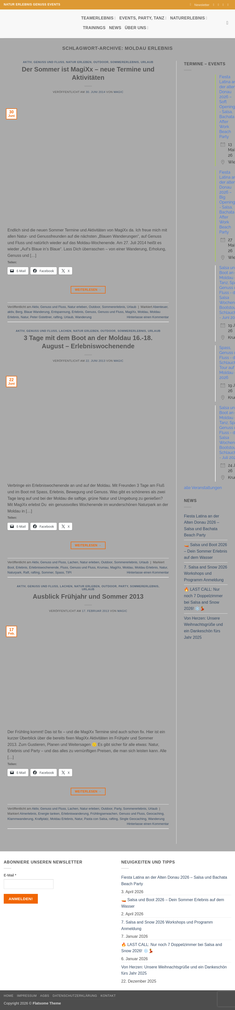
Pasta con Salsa (95, 819)
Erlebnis (77, 312)
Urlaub (147, 62)
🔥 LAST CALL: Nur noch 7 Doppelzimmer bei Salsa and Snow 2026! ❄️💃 (203, 599)
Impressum (27, 996)
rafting (57, 317)
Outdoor (101, 62)
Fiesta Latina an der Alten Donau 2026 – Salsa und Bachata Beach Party (201, 525)
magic (118, 91)
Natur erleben (78, 62)
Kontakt (108, 996)
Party (123, 586)
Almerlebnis (28, 813)
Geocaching (154, 813)
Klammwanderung (20, 819)
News (115, 28)
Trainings (94, 28)
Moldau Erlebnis (146, 567)
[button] (199, 5)
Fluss (64, 567)
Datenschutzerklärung (75, 996)
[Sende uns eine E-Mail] (224, 4)
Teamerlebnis (98, 18)
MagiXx (130, 312)
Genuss (90, 312)
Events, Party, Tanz (143, 18)
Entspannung (60, 312)
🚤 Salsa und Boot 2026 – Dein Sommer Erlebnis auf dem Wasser (205, 551)
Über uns (136, 27)
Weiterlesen (88, 290)
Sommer (48, 572)
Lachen (65, 330)
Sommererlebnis (124, 62)
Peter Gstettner (41, 317)
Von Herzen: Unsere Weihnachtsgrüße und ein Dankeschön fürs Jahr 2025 (203, 628)
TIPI (68, 572)
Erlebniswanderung (75, 813)
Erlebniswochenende (44, 567)
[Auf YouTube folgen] (228, 4)
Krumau (103, 567)
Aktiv (27, 62)
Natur (24, 317)
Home (8, 996)
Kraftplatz (41, 819)
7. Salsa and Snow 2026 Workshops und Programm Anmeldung (205, 573)
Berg (19, 312)
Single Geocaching (132, 819)
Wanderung (83, 317)
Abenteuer (160, 307)
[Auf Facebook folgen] (214, 4)
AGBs (44, 996)
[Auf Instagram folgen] (219, 4)
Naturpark (14, 572)
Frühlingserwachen (103, 813)
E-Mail (10, 875)
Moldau (143, 312)
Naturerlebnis (188, 18)
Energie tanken (48, 813)
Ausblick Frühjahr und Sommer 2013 (88, 596)
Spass (59, 572)
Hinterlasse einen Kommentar (148, 317)
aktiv (10, 312)
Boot (10, 567)
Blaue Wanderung (37, 312)
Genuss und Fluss (49, 62)
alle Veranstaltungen (203, 487)
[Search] (229, 22)
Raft (26, 572)
